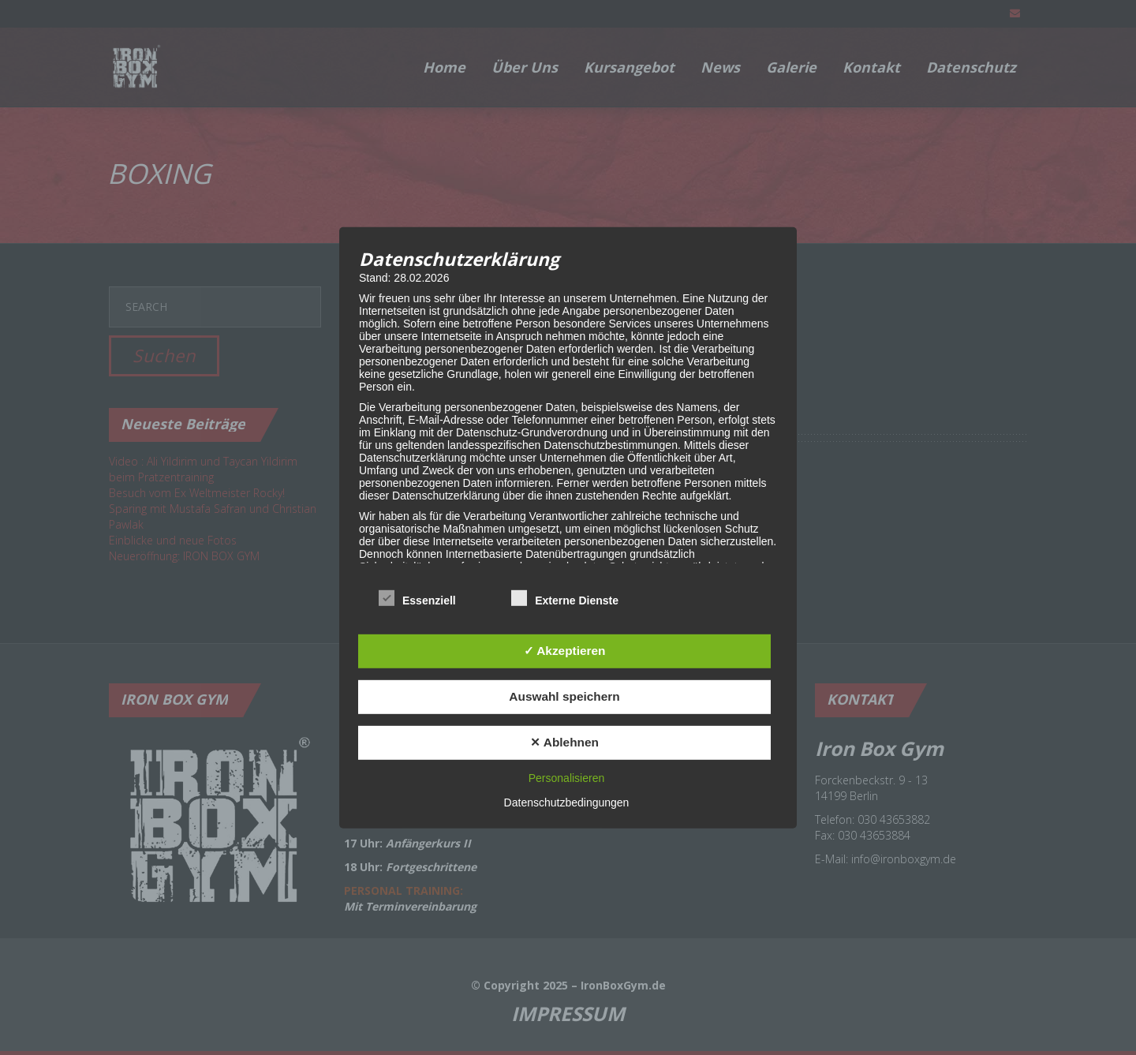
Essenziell (417, 599)
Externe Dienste (564, 599)
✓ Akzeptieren (565, 650)
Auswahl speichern (564, 696)
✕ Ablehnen (564, 742)
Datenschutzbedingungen (567, 802)
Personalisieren (567, 778)
